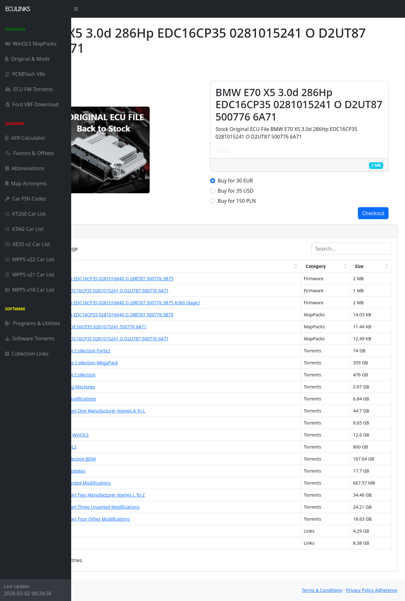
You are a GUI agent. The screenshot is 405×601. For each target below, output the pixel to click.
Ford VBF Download (32, 104)
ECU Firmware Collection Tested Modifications (134, 483)
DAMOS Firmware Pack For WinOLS (123, 435)
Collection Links (27, 353)
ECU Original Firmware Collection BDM (127, 459)
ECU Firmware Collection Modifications (127, 399)
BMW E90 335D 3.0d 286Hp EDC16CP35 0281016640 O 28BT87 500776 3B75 (166, 279)
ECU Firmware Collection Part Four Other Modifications (144, 519)
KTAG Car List (24, 229)
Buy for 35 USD (271, 190)
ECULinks (17, 8)
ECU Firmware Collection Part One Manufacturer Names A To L (151, 411)
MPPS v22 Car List (29, 259)
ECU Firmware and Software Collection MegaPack (138, 363)
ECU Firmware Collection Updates (122, 471)
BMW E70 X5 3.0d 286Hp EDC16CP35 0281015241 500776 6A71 (152, 327)
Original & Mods (27, 58)
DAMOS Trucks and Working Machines (126, 387)
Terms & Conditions (322, 590)
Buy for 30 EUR (271, 180)
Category (333, 266)
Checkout (373, 213)
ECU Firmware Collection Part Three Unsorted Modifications (149, 507)
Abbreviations (24, 168)
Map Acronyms (26, 183)
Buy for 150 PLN (272, 200)
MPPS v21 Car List (29, 274)
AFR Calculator (25, 137)
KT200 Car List (25, 213)
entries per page (116, 249)
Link (93, 266)
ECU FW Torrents (29, 89)
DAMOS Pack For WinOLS (113, 423)
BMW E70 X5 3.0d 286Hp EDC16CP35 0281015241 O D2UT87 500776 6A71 (163, 291)
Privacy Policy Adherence (371, 590)
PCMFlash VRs (25, 74)
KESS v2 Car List (27, 244)
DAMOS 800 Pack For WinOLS (117, 447)
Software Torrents (29, 338)
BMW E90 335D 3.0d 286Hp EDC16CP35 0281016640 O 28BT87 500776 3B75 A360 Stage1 (179, 303)
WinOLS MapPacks (31, 43)
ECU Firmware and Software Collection (127, 375)
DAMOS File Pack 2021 (110, 543)
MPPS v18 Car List (29, 289)
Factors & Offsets (29, 153)
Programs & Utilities (32, 323)
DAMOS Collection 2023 (111, 531)
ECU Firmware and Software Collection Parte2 (134, 351)
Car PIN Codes (25, 198)
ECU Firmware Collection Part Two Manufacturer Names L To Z (151, 495)
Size (367, 266)
